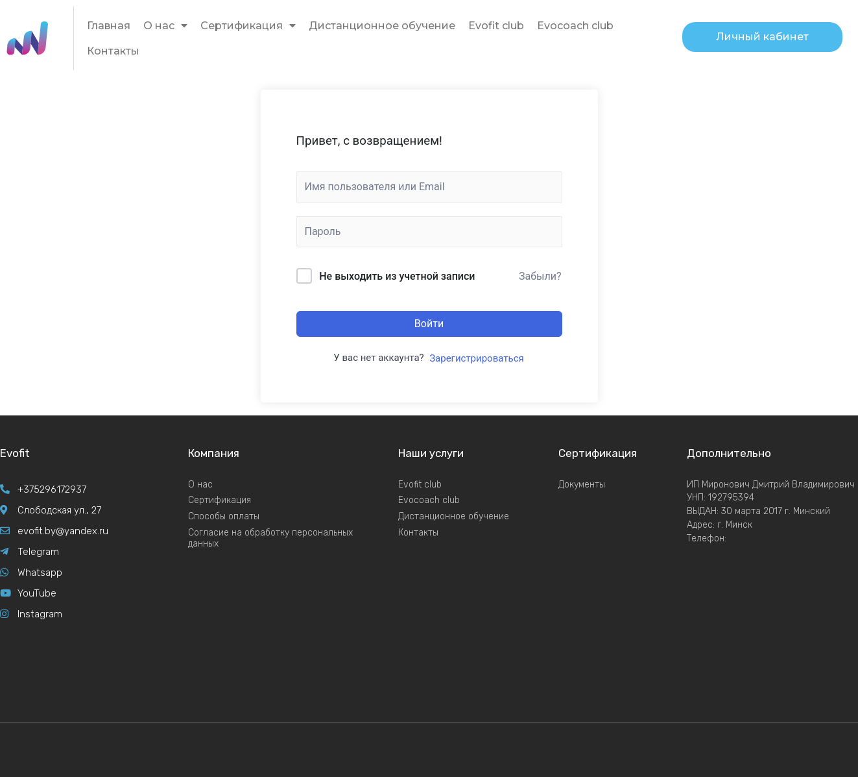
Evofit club (496, 25)
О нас (165, 25)
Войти (429, 323)
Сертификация (248, 25)
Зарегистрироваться (476, 358)
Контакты (113, 51)
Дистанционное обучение (382, 25)
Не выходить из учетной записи (397, 276)
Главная (108, 25)
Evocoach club (575, 25)
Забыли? (540, 276)
